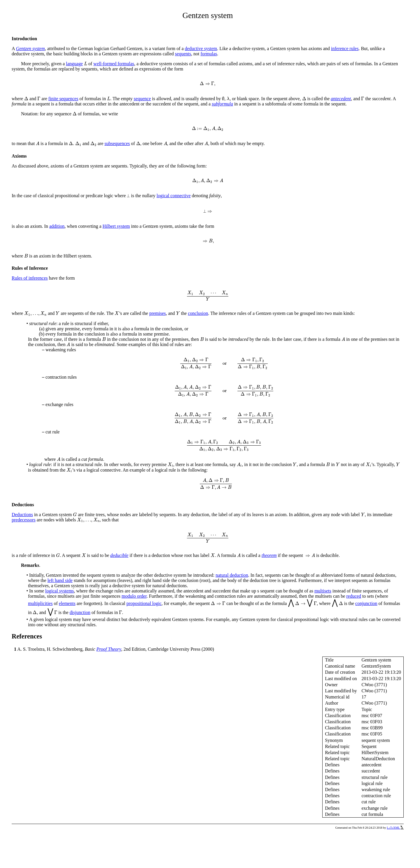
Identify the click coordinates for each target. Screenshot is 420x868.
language (74, 63)
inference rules (345, 48)
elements (67, 603)
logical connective (174, 195)
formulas (208, 53)
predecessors (24, 519)
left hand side (60, 580)
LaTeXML (395, 827)
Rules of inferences (30, 278)
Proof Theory (108, 649)
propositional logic (143, 603)
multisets (322, 590)
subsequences (117, 143)
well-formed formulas (113, 63)
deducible (119, 555)
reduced (353, 596)
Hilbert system (116, 226)
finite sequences (63, 98)
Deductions (22, 514)
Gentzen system (30, 48)
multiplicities (40, 603)
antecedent (341, 98)
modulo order (134, 596)
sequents (183, 53)
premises (157, 313)
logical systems (59, 590)
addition (56, 226)
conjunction (366, 603)
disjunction (80, 612)
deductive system (201, 48)
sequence (142, 98)
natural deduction (232, 575)
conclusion (198, 313)
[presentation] (85, 63)
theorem (269, 555)
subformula (222, 103)
